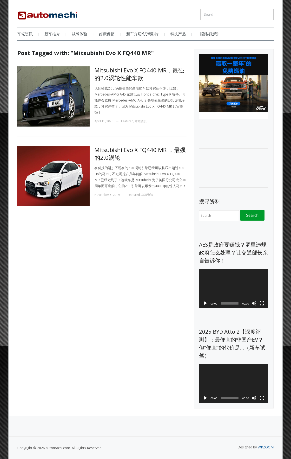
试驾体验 (79, 34)
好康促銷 (106, 34)
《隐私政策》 (209, 34)
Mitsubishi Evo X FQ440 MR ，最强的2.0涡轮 (139, 153)
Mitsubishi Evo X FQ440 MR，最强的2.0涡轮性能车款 (139, 74)
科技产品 (178, 34)
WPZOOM (266, 447)
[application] (233, 288)
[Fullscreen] (261, 303)
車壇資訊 (140, 121)
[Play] (205, 303)
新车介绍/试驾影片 (142, 34)
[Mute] (254, 303)
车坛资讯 (25, 34)
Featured (127, 121)
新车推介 (52, 34)
